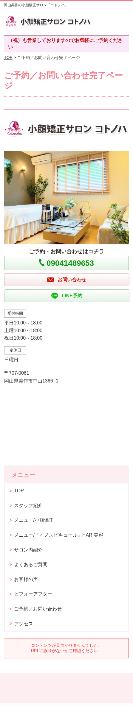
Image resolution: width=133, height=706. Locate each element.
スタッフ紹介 (28, 505)
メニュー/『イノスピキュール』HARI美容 (58, 535)
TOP (8, 57)
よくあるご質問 (30, 564)
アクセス (23, 623)
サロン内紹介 (28, 549)
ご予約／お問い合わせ (38, 608)
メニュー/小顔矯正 (33, 520)
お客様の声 (26, 579)
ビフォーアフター (33, 593)
